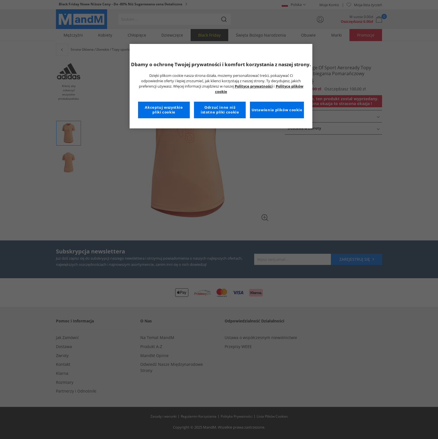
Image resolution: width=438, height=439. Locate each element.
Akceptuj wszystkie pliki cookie (164, 110)
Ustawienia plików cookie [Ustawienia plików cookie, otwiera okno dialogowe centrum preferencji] (277, 110)
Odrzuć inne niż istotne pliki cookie (220, 110)
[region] (221, 86)
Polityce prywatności (254, 86)
